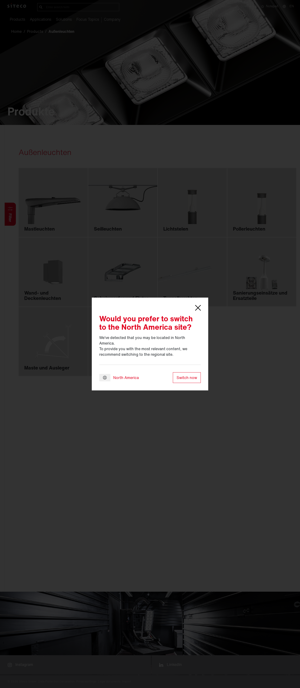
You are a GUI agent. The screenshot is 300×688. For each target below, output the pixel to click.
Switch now (187, 377)
